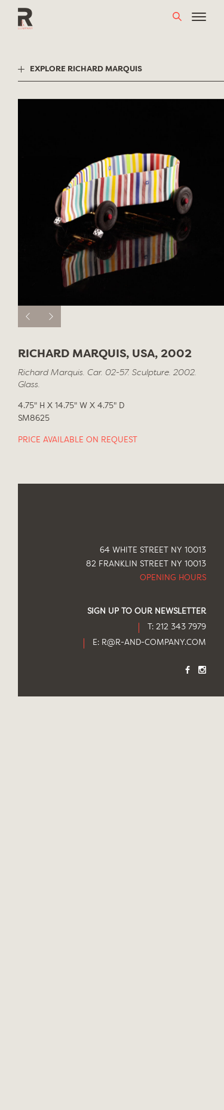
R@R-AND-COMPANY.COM (154, 643)
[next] (50, 316)
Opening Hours (173, 578)
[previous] (28, 316)
